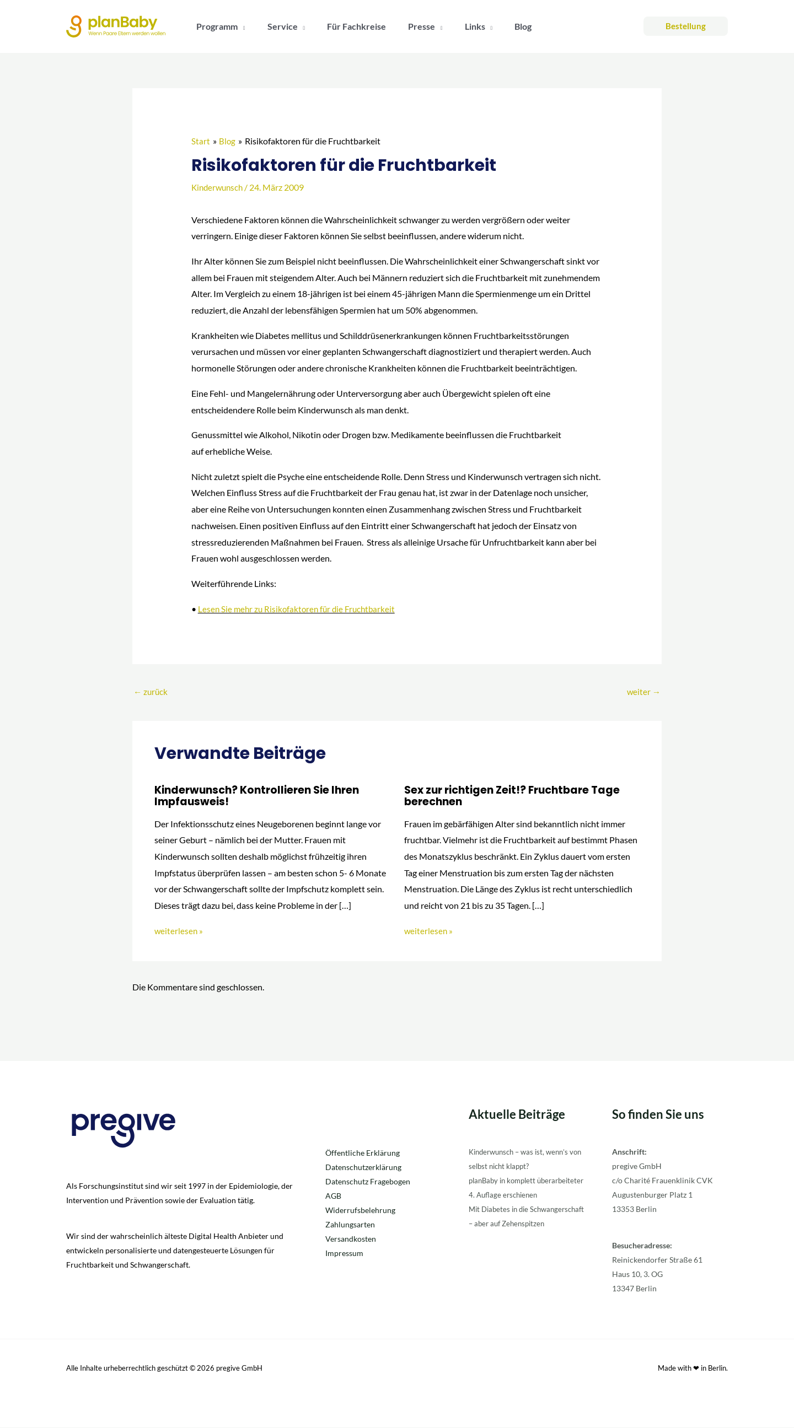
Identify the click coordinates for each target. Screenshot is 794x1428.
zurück (151, 692)
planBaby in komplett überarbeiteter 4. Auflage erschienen (511, 1196)
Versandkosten (350, 1239)
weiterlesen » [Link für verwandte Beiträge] (179, 931)
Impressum (344, 1254)
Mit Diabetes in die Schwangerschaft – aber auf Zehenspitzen (516, 1239)
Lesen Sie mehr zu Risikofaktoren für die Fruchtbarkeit (300, 608)
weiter (643, 692)
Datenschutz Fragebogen (367, 1182)
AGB (333, 1196)
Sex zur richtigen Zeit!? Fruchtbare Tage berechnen (517, 796)
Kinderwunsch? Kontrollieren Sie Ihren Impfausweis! (261, 796)
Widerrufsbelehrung (360, 1211)
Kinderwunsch (218, 187)
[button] (239, 26)
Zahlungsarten (350, 1225)
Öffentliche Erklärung (362, 1153)
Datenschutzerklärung (363, 1168)
